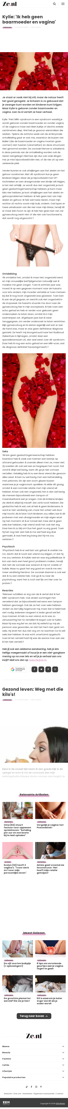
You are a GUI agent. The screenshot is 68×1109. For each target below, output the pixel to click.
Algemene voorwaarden (44, 1093)
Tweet (41, 669)
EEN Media (60, 1103)
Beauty (6, 1052)
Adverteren (27, 1093)
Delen (34, 669)
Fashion (6, 1058)
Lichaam (7, 27)
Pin (48, 669)
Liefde (5, 1065)
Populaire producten (13, 1077)
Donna (38, 700)
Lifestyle (7, 1071)
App (55, 669)
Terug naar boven (32, 1016)
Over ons (17, 1093)
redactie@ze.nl (37, 660)
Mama (5, 1046)
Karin (38, 27)
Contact (59, 1093)
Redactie (8, 1093)
